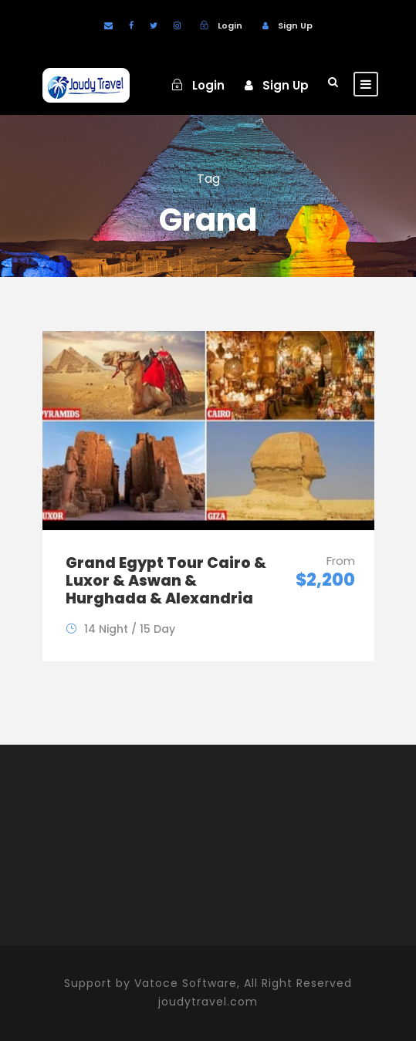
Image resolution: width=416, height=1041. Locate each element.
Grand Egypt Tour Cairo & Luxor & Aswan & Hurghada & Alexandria (166, 581)
